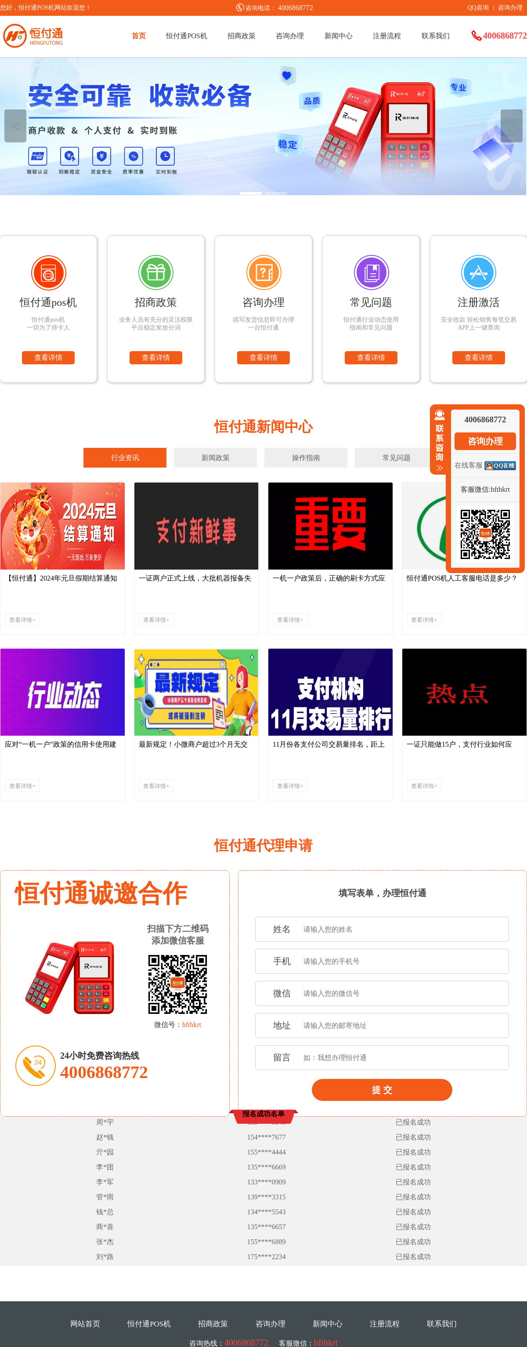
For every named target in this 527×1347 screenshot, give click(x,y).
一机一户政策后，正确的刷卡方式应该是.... (329, 580)
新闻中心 (339, 36)
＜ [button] (15, 125)
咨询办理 (510, 7)
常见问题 (397, 457)
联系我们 (436, 36)
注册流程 (387, 36)
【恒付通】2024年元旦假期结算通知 (61, 578)
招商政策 (241, 36)
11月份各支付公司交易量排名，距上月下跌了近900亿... (329, 747)
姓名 (282, 929)
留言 (282, 1057)
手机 (282, 961)
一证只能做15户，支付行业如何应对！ (459, 747)
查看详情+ (22, 620)
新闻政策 (216, 457)
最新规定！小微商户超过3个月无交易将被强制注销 (193, 747)
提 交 (382, 1090)
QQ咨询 (477, 7)
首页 (139, 36)
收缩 (438, 441)
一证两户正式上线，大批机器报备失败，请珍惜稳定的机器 (195, 580)
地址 (282, 1025)
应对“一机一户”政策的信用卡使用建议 (60, 747)
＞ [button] (512, 125)
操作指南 (306, 457)
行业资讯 (125, 457)
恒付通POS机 (186, 36)
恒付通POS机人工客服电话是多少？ (462, 578)
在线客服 (469, 465)
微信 (282, 993)
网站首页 (85, 1324)
